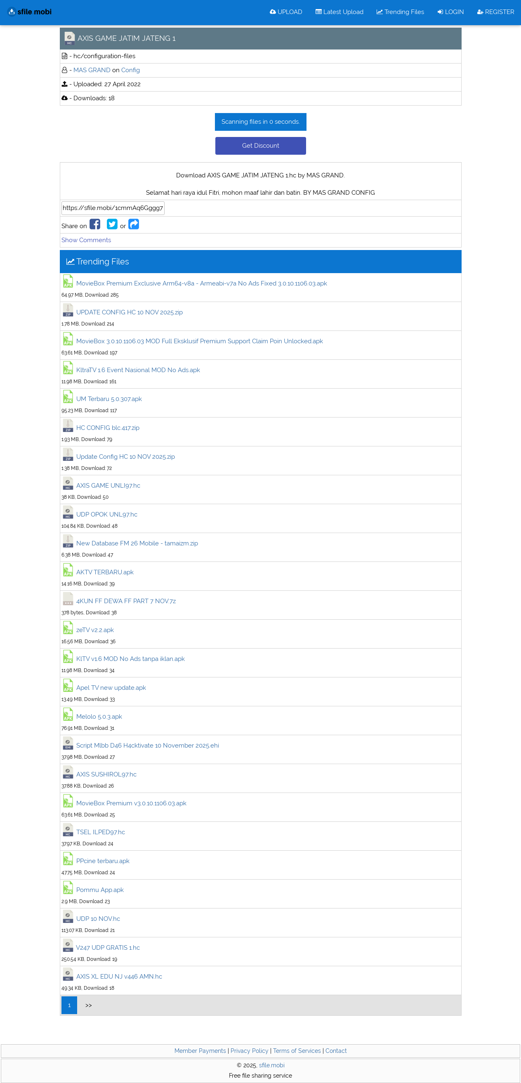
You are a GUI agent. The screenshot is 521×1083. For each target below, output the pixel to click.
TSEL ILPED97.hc (100, 832)
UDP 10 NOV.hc (98, 919)
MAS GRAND (92, 70)
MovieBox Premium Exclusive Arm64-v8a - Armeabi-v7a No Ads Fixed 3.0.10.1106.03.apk (201, 283)
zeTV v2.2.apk (95, 630)
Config (130, 70)
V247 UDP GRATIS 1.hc (108, 947)
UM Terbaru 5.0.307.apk (109, 399)
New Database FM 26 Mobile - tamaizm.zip (137, 543)
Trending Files (400, 12)
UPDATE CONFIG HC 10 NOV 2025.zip (129, 312)
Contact (336, 1051)
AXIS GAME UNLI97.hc (108, 485)
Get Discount (260, 145)
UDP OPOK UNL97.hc (106, 514)
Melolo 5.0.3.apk (99, 716)
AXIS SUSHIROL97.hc (106, 774)
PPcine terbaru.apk (103, 861)
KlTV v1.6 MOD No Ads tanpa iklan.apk (130, 659)
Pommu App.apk (100, 890)
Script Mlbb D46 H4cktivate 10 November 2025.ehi (147, 745)
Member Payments (200, 1051)
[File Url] (113, 208)
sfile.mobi (272, 1065)
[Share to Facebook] (95, 226)
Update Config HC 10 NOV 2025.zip (125, 456)
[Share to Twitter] (112, 226)
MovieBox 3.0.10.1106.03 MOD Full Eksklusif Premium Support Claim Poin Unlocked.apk (199, 341)
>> (88, 1005)
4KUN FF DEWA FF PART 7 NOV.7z (126, 601)
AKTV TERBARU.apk (105, 572)
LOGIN (450, 12)
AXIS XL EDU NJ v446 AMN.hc (119, 976)
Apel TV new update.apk (111, 687)
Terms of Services (297, 1051)
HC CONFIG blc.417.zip (107, 428)
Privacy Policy (250, 1051)
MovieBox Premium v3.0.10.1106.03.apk (131, 803)
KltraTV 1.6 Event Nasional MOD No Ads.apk (138, 370)
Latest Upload (339, 12)
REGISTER (495, 12)
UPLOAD (286, 12)
